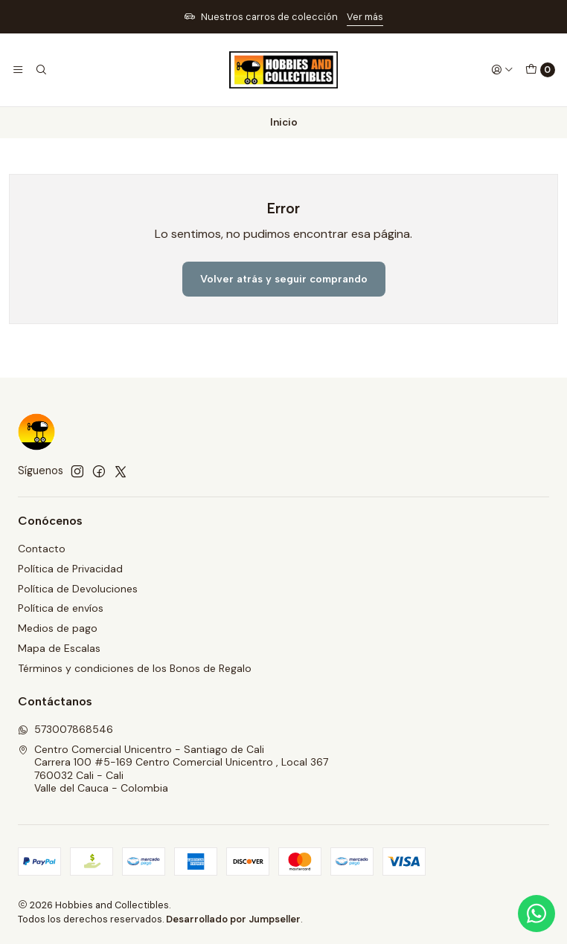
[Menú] (18, 69)
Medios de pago (57, 628)
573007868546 (65, 729)
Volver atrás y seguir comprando (284, 278)
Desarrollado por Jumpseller (233, 919)
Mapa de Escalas (59, 648)
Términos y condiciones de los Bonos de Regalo (135, 668)
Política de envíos (60, 608)
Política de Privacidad (70, 568)
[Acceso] (502, 69)
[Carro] (540, 70)
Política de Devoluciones (78, 588)
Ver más (365, 16)
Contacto (41, 548)
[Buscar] (40, 69)
